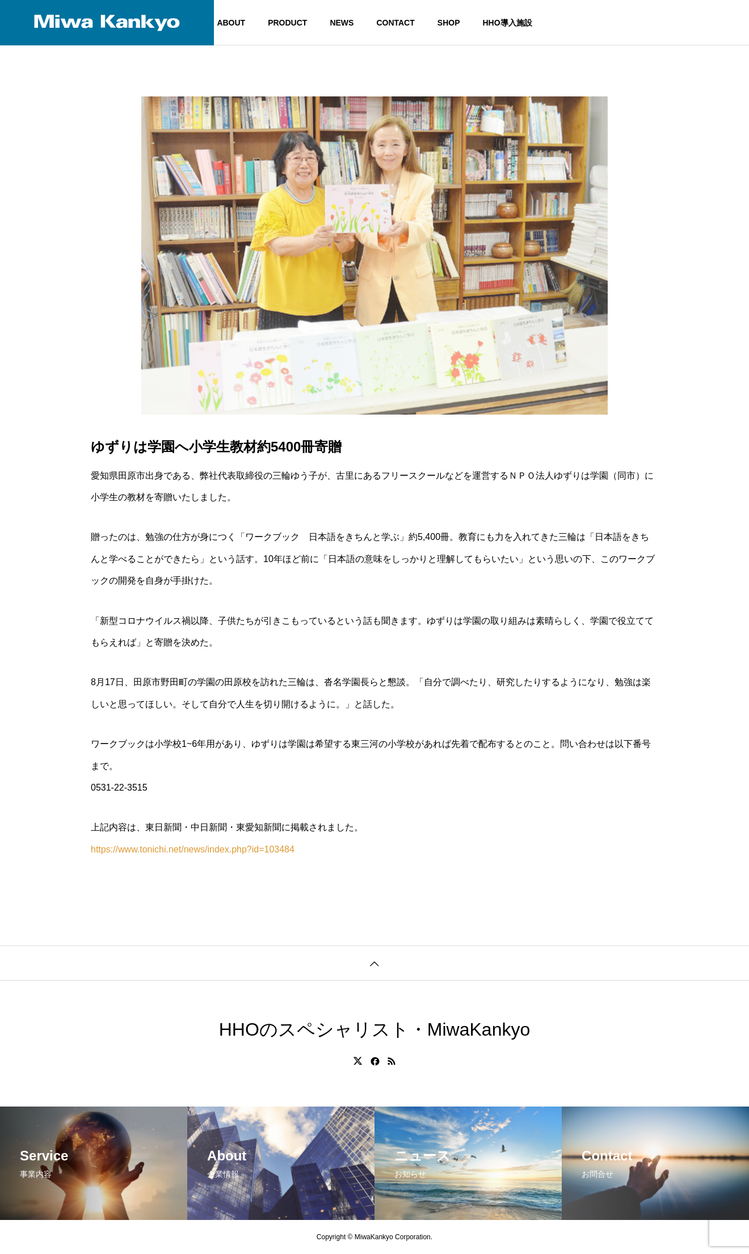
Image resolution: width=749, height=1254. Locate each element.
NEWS (342, 22)
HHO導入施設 (507, 22)
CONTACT (395, 22)
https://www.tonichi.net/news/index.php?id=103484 (192, 849)
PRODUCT (287, 22)
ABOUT (231, 22)
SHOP (448, 22)
